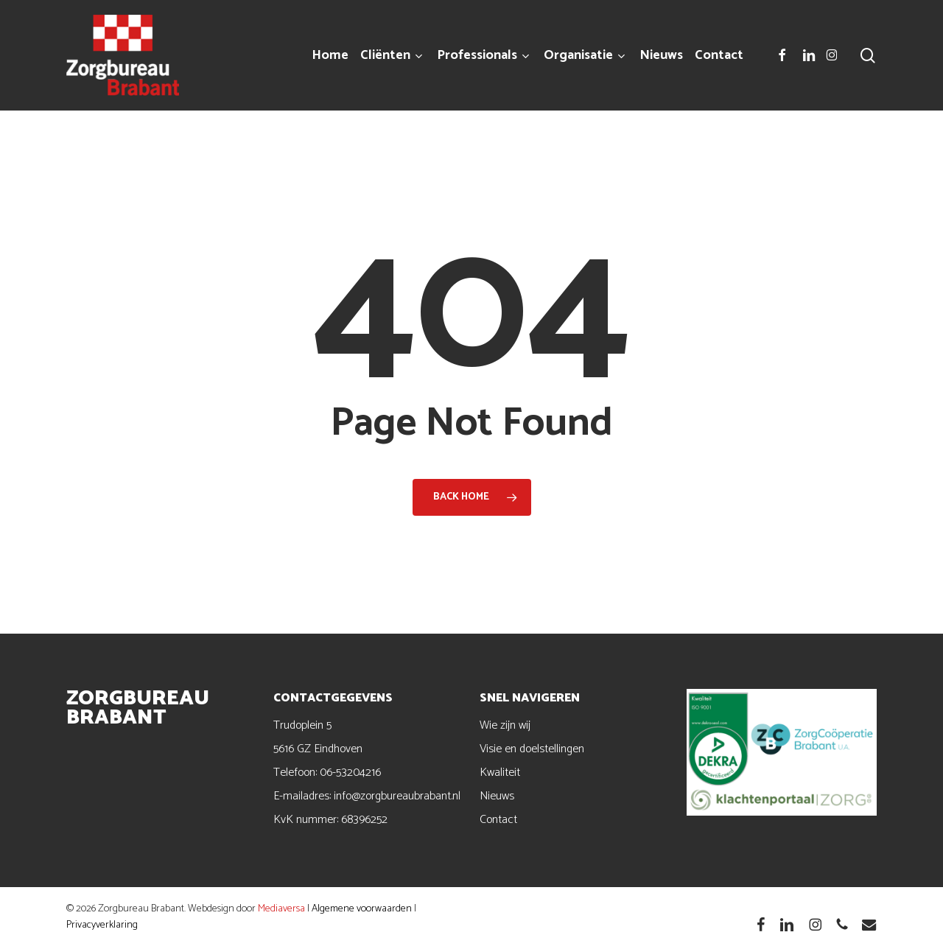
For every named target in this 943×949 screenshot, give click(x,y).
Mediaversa (281, 908)
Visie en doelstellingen (532, 749)
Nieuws (497, 796)
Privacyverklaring (102, 925)
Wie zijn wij (505, 725)
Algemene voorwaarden (362, 908)
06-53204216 (350, 772)
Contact (498, 820)
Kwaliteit (500, 772)
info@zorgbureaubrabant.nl (397, 796)
